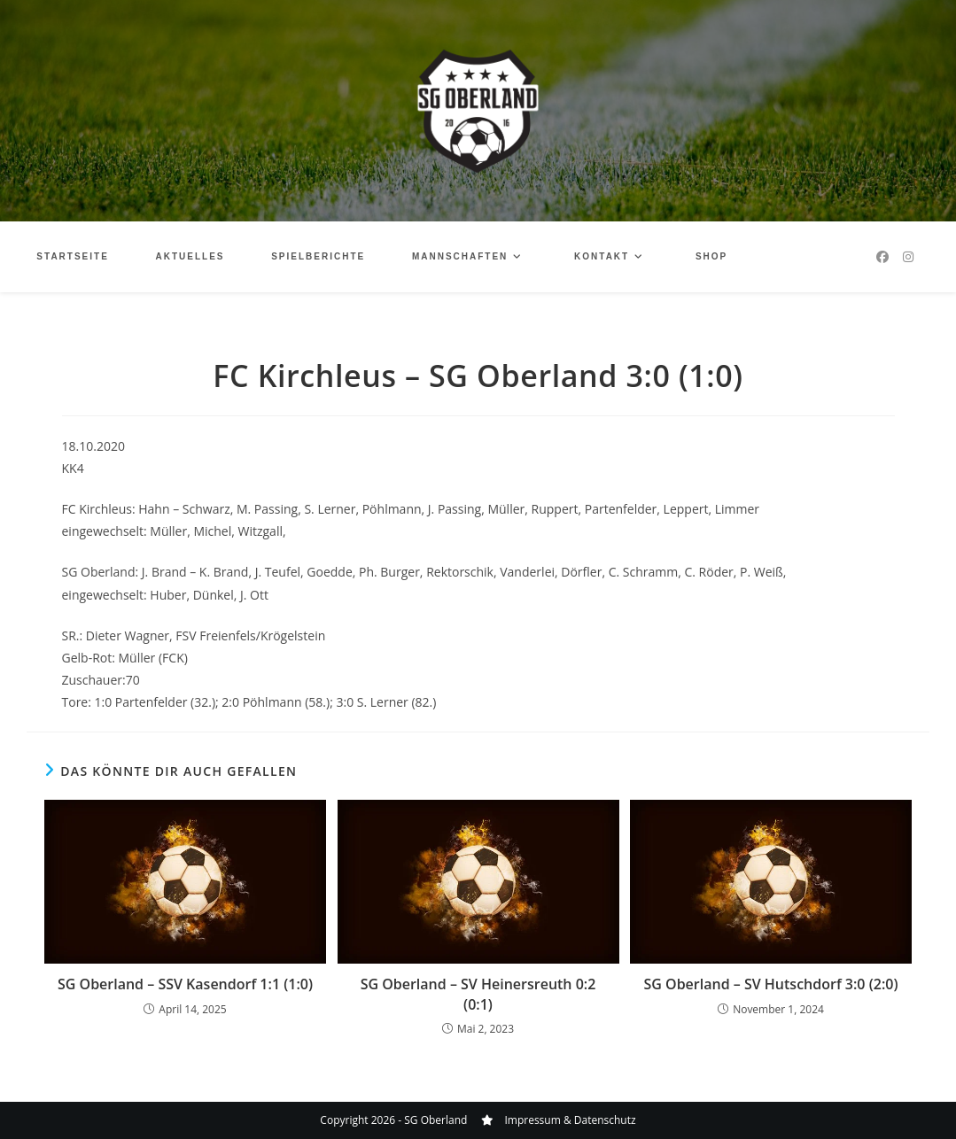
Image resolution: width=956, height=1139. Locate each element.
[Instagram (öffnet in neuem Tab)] (908, 257)
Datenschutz (605, 1119)
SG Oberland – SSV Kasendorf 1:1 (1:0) (185, 984)
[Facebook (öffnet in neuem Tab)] (882, 257)
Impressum (532, 1119)
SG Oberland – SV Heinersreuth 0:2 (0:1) (478, 993)
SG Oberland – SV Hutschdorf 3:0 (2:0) (771, 984)
